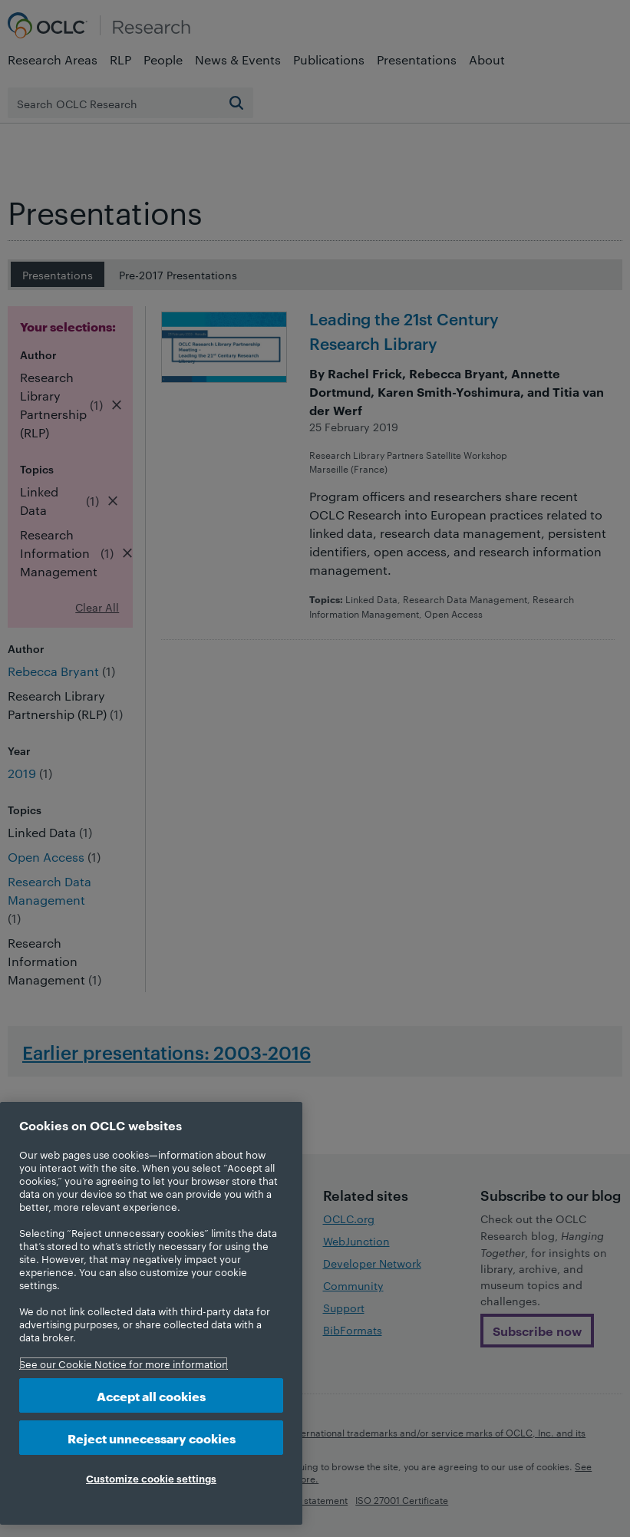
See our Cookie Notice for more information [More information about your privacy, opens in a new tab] (123, 1363)
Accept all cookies (151, 1395)
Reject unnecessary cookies (152, 1437)
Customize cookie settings (151, 1478)
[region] (151, 1313)
